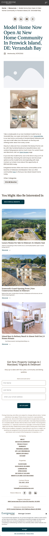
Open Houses (22, 471)
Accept (24, 529)
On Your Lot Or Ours (22, 473)
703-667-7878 (24, 482)
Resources (12, 8)
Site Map (22, 456)
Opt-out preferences (19, 533)
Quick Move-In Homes (22, 466)
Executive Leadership (22, 441)
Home (4, 8)
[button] (46, 514)
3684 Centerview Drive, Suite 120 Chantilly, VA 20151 (24, 501)
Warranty (22, 446)
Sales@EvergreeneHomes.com (24, 488)
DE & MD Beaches (11, 182)
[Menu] (46, 3)
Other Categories (10, 178)
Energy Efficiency (22, 453)
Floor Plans (22, 464)
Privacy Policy (30, 533)
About (22, 439)
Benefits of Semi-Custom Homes (22, 475)
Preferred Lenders (22, 449)
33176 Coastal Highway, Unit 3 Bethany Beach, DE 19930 (24, 509)
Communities (22, 468)
